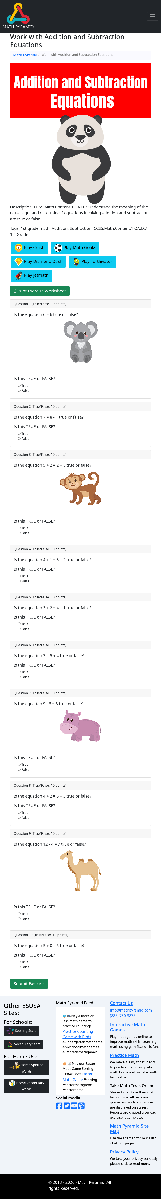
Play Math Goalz (74, 248)
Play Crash (29, 248)
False (25, 390)
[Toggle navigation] (152, 16)
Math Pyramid (25, 55)
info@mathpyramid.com (131, 1010)
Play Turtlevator (92, 262)
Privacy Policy (124, 1152)
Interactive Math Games (127, 1027)
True (25, 385)
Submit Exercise (29, 983)
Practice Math (124, 1055)
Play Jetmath (31, 275)
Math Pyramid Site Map (129, 1128)
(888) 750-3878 (122, 1015)
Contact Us (121, 1003)
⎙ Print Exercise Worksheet (40, 291)
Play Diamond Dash (38, 262)
